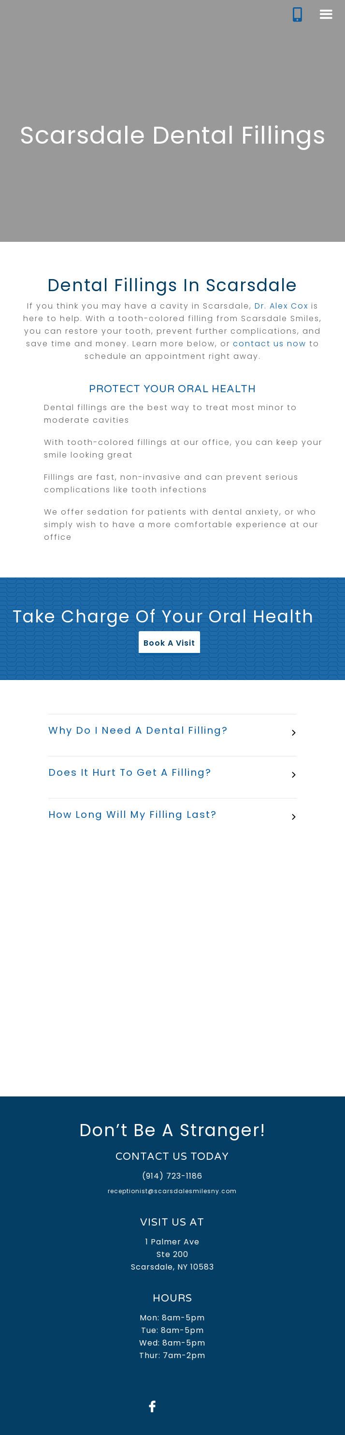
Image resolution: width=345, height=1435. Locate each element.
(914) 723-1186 (172, 1176)
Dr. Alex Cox (281, 305)
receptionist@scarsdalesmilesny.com (172, 1191)
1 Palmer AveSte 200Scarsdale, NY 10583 (172, 1254)
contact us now (269, 343)
